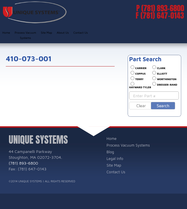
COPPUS (140, 73)
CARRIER (140, 68)
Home (6, 32)
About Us (63, 32)
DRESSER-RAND (167, 84)
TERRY (139, 79)
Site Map (46, 32)
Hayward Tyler (140, 87)
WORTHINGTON (166, 79)
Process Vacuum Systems (25, 35)
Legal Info (115, 158)
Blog (110, 151)
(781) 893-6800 (162, 8)
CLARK (161, 68)
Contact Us (81, 32)
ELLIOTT (162, 73)
